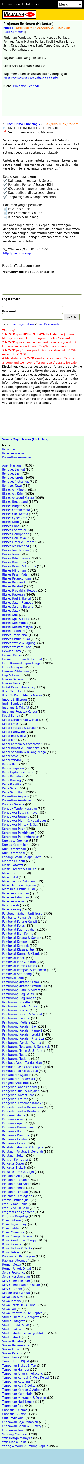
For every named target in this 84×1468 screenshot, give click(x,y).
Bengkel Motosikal (15, 481)
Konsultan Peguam (15, 796)
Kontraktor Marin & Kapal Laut (24, 820)
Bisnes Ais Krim (13, 493)
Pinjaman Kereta (13, 1188)
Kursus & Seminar (15, 840)
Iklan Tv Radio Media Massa (22, 695)
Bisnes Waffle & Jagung (19, 643)
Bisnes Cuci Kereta (15, 514)
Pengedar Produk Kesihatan (21, 1111)
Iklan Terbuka (12, 691)
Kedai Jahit (9, 739)
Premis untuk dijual (16, 1200)
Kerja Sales (10, 788)
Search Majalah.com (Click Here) (25, 439)
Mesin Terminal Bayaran (19, 885)
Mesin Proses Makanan (18, 881)
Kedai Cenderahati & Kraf (20, 719)
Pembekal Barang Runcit (19, 921)
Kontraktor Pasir (13, 828)
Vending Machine (14, 1434)
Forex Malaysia (12, 667)
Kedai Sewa (10, 756)
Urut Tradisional (13, 1418)
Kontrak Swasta (13, 804)
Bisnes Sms (10, 615)
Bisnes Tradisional (15, 635)
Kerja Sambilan (13, 792)
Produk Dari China (15, 1204)
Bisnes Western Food (17, 647)
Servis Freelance (13, 1272)
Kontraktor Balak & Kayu (19, 812)
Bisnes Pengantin (14, 582)
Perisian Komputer (15, 1159)
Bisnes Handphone (15, 534)
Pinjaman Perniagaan (17, 1196)
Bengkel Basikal (13, 469)
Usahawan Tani (13, 1430)
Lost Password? (48, 324)
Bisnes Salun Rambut (17, 602)
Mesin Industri (12, 873)
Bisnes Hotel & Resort (18, 542)
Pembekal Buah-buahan (19, 929)
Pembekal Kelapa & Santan (21, 937)
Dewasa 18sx (11, 651)
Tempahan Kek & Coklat (19, 1385)
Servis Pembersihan (16, 1280)
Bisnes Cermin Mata (16, 510)
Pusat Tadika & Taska (17, 1248)
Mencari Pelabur (13, 861)
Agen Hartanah (12, 465)
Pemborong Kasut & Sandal (22, 1014)
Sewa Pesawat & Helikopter (22, 1313)
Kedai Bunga (11, 715)
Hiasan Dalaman (14, 679)
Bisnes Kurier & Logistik (19, 566)
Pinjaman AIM (12, 1176)
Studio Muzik (11, 1337)
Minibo (8, 27)
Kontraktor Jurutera (15, 816)
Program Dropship (15, 1216)
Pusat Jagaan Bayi (14, 1224)
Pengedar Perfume (15, 1099)
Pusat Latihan (11, 1228)
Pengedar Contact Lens (18, 1095)
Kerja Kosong (11, 780)
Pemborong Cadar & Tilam (21, 1006)
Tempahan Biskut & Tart (19, 1365)
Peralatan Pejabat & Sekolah (22, 1151)
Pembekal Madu (13, 958)
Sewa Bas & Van (13, 1296)
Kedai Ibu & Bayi (14, 735)
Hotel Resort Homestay (18, 687)
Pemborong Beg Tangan (19, 998)
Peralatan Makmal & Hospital (23, 1147)
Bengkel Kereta (13, 477)
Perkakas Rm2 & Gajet (18, 1172)
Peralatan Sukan (13, 1155)
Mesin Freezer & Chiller (19, 869)
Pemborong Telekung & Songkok (26, 1046)
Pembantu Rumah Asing (19, 917)
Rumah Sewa (11, 1264)
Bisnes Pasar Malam (16, 574)
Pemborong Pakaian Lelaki (21, 1034)
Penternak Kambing (16, 1135)
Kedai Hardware (13, 731)
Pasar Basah (10, 905)
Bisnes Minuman (14, 570)
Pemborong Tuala (14, 1054)
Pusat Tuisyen (11, 1252)
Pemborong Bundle (16, 1002)
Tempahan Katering (16, 1381)
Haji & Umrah (12, 675)
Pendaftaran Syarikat (16, 1075)
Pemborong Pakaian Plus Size (23, 1038)
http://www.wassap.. (17, 253)
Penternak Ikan (12, 1131)
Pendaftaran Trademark (18, 1079)
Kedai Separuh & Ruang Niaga (24, 752)
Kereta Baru (10, 764)
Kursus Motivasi (13, 853)
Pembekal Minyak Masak (19, 966)
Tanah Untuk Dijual (15, 1361)
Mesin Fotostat (12, 865)
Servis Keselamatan (16, 1276)
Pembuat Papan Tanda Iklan (22, 1062)
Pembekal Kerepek (15, 941)
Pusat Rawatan (12, 1244)
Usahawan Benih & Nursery (21, 1426)
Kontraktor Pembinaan (18, 832)
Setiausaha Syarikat (16, 1292)
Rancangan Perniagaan (18, 1256)
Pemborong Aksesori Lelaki (21, 982)
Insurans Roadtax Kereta (19, 711)
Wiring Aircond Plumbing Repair (25, 1446)
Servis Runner (12, 1288)
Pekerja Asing (11, 909)
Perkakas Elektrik (14, 1167)
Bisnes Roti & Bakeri (16, 598)
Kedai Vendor (11, 760)
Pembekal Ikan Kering (17, 933)
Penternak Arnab (13, 1119)
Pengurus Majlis (13, 1115)
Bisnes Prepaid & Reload (19, 590)
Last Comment (14, 31)
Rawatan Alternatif (15, 1260)
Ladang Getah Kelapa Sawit (21, 857)
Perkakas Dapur (13, 1163)
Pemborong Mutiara (16, 1022)
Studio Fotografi (13, 1321)
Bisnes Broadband (15, 501)
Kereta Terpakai (13, 768)
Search (18, 4)
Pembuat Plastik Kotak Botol (22, 1067)
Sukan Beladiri (12, 1341)
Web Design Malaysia (17, 1438)
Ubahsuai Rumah (14, 1414)
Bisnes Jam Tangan (15, 550)
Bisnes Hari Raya (14, 538)
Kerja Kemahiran (13, 776)
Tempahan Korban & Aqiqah (22, 1389)
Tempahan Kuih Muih (17, 1393)
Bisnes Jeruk (10, 554)
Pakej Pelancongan (15, 893)
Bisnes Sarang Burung (18, 606)
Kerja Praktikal (12, 784)
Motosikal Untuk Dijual (18, 889)
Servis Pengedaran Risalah (21, 1284)
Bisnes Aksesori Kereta (18, 497)
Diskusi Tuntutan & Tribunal (22, 659)
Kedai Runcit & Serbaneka (21, 748)
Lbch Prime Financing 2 (23, 124)
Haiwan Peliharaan (15, 671)
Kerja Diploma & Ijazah (18, 772)
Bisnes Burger (12, 506)
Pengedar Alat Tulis (15, 1083)
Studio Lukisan (12, 1329)
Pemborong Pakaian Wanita (21, 1042)
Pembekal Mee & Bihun (19, 962)
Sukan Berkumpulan (16, 1345)
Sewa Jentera (11, 1301)
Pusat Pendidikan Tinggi (19, 1240)
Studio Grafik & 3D (15, 1325)
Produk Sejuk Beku (15, 1208)
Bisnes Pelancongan (16, 578)
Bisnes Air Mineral (14, 489)
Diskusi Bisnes (12, 655)
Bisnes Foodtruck (14, 530)
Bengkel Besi (11, 473)
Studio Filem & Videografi (20, 1317)
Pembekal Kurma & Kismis (21, 953)
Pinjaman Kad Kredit (16, 1184)
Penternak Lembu (14, 1139)
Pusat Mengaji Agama (17, 1236)
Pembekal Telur (13, 978)
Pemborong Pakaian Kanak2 (22, 1030)
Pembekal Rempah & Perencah (24, 970)
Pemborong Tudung (16, 1058)
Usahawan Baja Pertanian (20, 1422)
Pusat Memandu (13, 1232)
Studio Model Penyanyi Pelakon (24, 1333)
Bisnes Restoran (13, 594)
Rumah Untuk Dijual (16, 1268)
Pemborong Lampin (16, 1018)
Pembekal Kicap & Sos (18, 949)
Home (7, 4)
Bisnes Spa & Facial (16, 619)
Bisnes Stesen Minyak (17, 627)
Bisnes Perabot (12, 586)
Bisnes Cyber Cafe (14, 518)
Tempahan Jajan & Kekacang (22, 1373)
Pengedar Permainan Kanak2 (22, 1103)
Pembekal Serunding (17, 974)
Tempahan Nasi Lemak (18, 1401)
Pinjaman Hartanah (16, 1180)
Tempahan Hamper (15, 1369)
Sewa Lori (9, 1309)
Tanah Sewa (10, 1357)
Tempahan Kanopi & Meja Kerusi (25, 1377)
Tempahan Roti (12, 1405)
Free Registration (22, 324)
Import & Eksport (14, 699)
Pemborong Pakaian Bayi (19, 1026)
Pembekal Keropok (15, 945)
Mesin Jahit (10, 877)
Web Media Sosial (14, 1442)
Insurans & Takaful (15, 707)
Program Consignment (18, 1212)
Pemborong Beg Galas (18, 994)
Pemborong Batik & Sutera (21, 990)
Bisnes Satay (11, 610)
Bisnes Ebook (11, 526)
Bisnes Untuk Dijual (16, 639)
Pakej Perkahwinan (15, 897)
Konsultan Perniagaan (18, 457)
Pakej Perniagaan (14, 453)
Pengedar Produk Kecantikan (22, 1107)
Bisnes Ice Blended (15, 546)
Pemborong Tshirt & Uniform (22, 1050)
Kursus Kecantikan (15, 844)
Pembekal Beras (13, 925)
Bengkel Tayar (12, 485)
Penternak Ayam (13, 1123)
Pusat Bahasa (11, 1220)
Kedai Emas (10, 723)
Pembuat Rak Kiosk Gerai (20, 1071)
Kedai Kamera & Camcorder (21, 744)
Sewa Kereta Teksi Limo (19, 1305)
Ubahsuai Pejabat (14, 1410)
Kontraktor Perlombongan (20, 836)
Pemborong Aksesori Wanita (22, 986)
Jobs (29, 4)
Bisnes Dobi (10, 522)
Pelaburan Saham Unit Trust (22, 913)
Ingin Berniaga (12, 703)
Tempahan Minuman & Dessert (24, 1397)
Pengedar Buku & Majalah (21, 1091)
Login (39, 4)
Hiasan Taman (12, 683)
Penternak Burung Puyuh (19, 1127)
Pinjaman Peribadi (26, 86)
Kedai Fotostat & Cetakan (20, 727)
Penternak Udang (14, 1143)
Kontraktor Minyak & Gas (20, 824)
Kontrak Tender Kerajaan (19, 808)
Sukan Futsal (11, 1349)
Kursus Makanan (14, 849)
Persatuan (9, 449)
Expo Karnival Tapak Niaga (21, 663)
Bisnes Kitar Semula (16, 558)
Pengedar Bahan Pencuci (19, 1087)
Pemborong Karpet (15, 1010)
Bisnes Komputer (14, 562)
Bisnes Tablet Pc (13, 631)
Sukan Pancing (12, 1353)
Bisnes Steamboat (15, 623)
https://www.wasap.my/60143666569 (30, 78)
